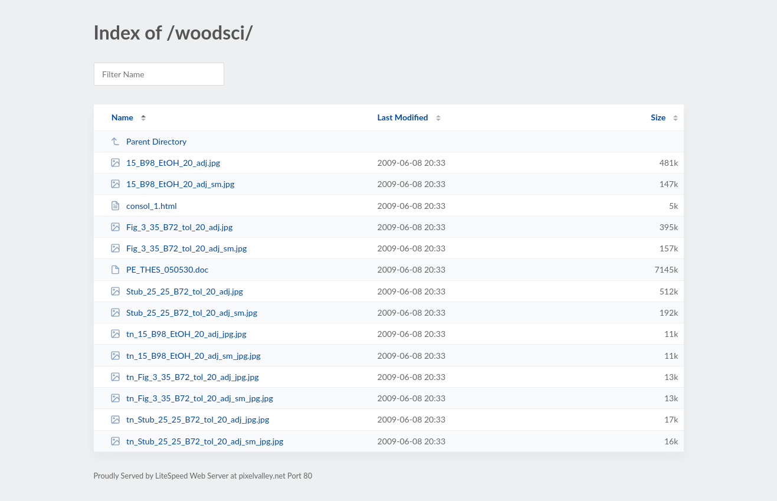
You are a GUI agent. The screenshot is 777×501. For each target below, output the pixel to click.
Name (122, 117)
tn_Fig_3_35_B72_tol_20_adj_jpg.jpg (184, 377)
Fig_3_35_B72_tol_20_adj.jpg (171, 227)
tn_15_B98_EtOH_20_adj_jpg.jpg (178, 334)
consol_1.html (143, 206)
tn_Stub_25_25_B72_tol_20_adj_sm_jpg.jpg (197, 441)
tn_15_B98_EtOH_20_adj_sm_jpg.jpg (185, 356)
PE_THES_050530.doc (159, 269)
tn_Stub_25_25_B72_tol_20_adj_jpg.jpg (190, 419)
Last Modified (403, 117)
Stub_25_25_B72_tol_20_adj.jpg (176, 291)
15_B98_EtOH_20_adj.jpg (165, 163)
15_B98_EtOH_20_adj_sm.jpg (172, 184)
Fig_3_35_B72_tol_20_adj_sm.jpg (178, 248)
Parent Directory (148, 141)
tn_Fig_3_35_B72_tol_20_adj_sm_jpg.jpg (191, 398)
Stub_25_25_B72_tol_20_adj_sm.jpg (183, 312)
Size (658, 117)
